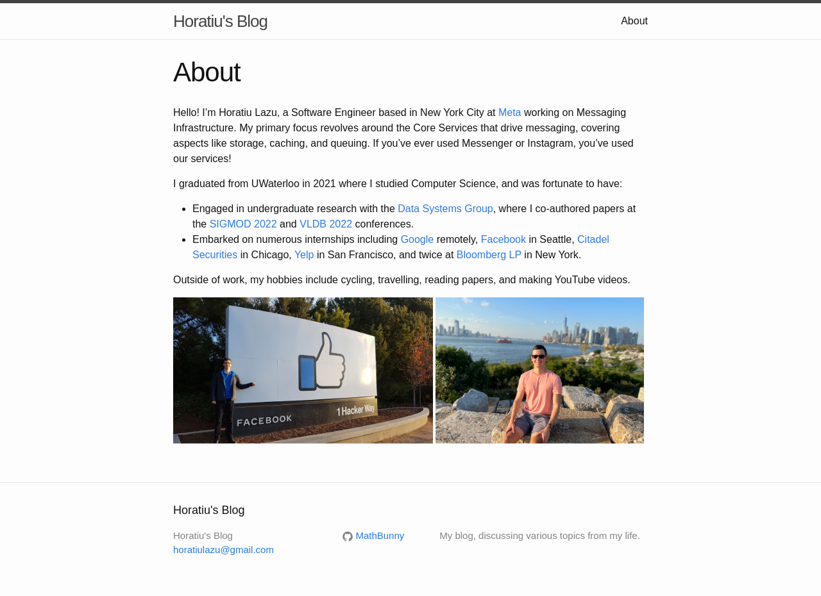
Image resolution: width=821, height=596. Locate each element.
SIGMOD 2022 (243, 224)
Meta (509, 112)
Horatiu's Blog (220, 21)
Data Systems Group (445, 208)
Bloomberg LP (489, 254)
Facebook (503, 239)
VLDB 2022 (326, 224)
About (634, 20)
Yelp (304, 254)
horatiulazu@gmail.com (223, 549)
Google (417, 239)
